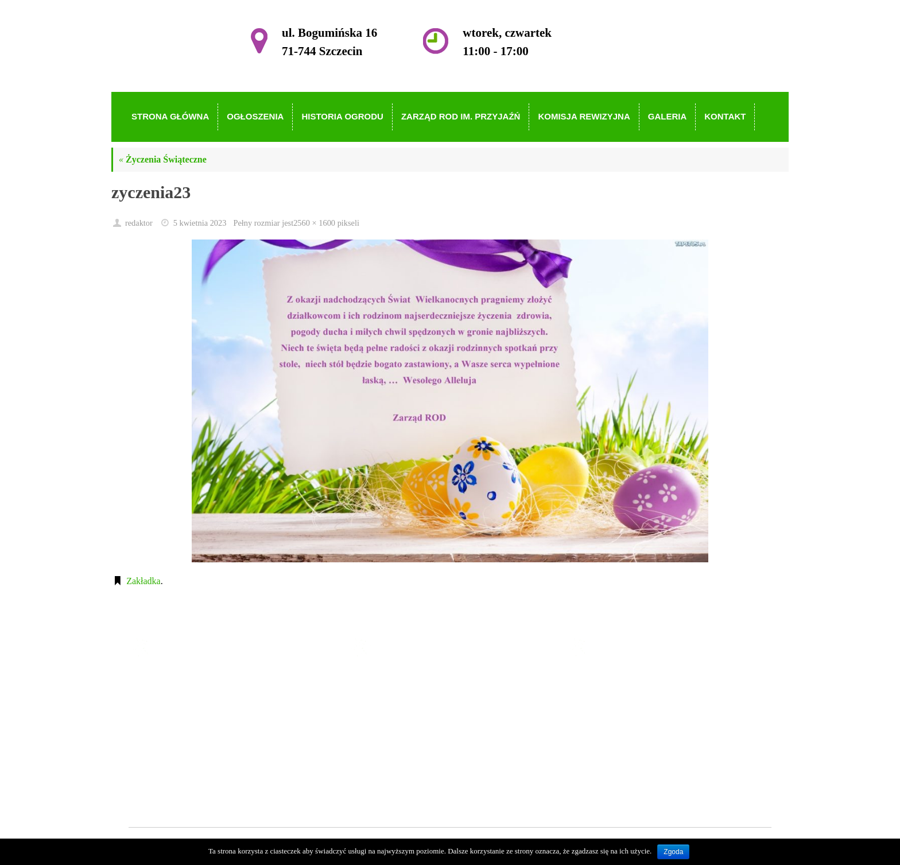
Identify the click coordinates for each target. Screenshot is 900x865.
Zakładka (143, 581)
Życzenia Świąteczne (163, 159)
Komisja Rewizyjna (411, 748)
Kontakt (390, 781)
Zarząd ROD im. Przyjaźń (423, 732)
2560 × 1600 (314, 222)
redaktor (139, 222)
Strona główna (402, 682)
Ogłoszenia (396, 699)
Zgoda (673, 852)
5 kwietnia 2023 (200, 222)
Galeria (388, 765)
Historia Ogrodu (405, 715)
